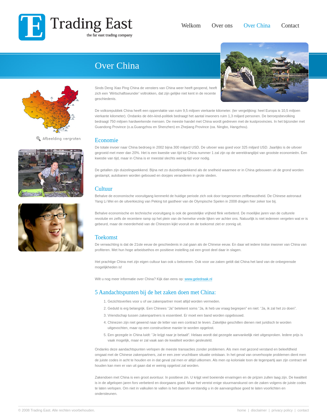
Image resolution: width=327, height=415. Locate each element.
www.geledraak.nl (198, 279)
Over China (257, 25)
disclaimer (259, 410)
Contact (290, 25)
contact (303, 410)
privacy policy (282, 410)
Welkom (191, 25)
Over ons (222, 25)
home (241, 410)
